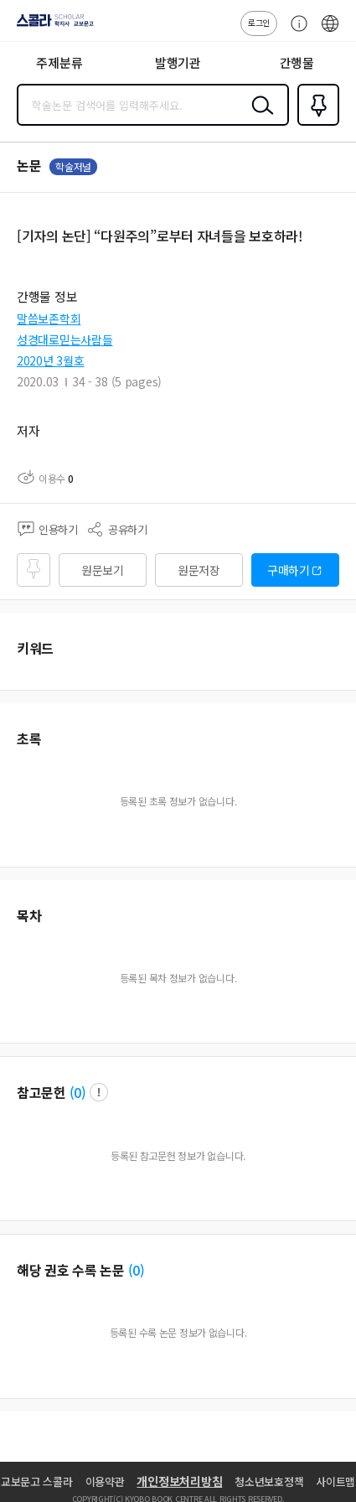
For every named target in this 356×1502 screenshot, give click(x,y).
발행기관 (178, 62)
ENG (330, 32)
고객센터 (295, 32)
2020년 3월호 (50, 360)
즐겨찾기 (315, 124)
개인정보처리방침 (179, 1481)
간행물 (297, 62)
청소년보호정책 (269, 1481)
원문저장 (199, 570)
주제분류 (59, 62)
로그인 (259, 22)
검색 (259, 118)
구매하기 (288, 570)
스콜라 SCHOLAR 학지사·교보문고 (51, 26)
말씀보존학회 (48, 318)
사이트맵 (335, 1481)
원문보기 (102, 570)
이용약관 (105, 1481)
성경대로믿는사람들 (64, 339)
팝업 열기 (99, 1092)
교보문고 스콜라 (37, 1481)
